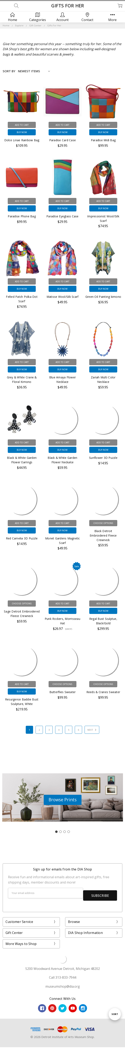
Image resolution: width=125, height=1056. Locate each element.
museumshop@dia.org (62, 984)
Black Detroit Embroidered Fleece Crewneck (103, 535)
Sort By (9, 71)
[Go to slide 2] (60, 831)
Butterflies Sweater (62, 692)
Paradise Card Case (62, 140)
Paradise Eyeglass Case (62, 216)
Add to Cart (22, 124)
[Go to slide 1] (56, 831)
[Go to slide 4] (68, 831)
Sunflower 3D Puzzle (103, 458)
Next (92, 730)
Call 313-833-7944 (62, 975)
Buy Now (22, 132)
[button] (62, 800)
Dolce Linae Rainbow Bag (21, 140)
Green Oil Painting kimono (103, 297)
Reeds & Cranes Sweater (103, 692)
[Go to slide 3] (64, 831)
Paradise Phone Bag (22, 216)
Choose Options (103, 523)
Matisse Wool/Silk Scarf (63, 297)
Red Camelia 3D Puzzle (22, 538)
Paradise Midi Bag (103, 140)
